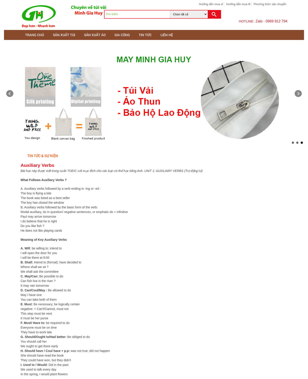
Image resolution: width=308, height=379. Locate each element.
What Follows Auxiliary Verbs (43, 180)
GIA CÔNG (122, 35)
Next (298, 93)
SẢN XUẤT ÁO (95, 35)
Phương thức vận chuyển (270, 4)
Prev (9, 93)
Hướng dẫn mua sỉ (211, 4)
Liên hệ (167, 35)
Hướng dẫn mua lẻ (238, 4)
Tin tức (145, 35)
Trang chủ (34, 35)
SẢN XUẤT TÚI (64, 35)
